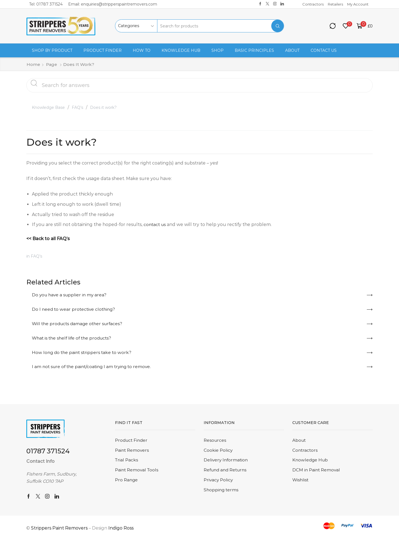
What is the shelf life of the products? (73, 338)
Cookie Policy (218, 452)
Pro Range (127, 482)
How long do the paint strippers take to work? (83, 353)
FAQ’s (77, 107)
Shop (217, 50)
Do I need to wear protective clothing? (75, 309)
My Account (358, 4)
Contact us (324, 50)
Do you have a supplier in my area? (70, 294)
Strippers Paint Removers (59, 529)
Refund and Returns (227, 472)
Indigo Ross (121, 529)
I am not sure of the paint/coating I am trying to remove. (94, 368)
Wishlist (300, 482)
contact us (155, 224)
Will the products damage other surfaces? (79, 324)
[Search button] (277, 26)
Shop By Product (52, 50)
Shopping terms (221, 492)
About (292, 50)
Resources (215, 442)
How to (141, 50)
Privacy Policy (219, 482)
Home (33, 64)
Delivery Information (226, 462)
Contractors (313, 4)
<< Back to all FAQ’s (48, 238)
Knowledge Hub (181, 50)
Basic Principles (254, 50)
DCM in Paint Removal (317, 472)
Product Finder (102, 50)
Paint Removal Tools (137, 472)
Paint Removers (132, 452)
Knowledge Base (48, 107)
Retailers (335, 4)
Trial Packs (127, 462)
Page (51, 64)
